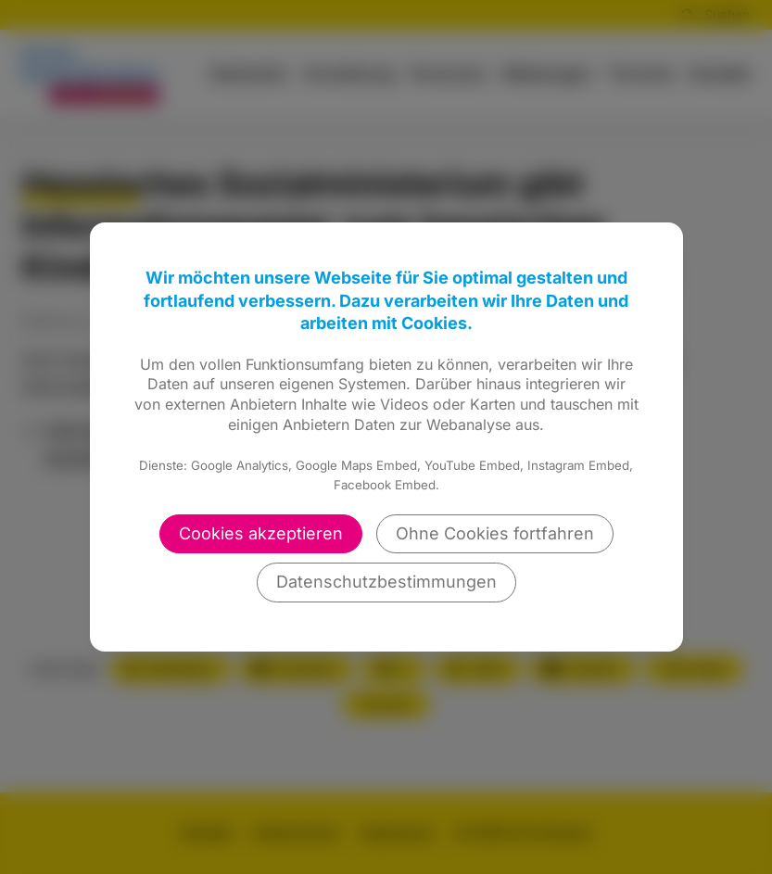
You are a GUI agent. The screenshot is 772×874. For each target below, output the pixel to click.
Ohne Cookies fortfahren (495, 533)
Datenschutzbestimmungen (386, 581)
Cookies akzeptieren (261, 533)
